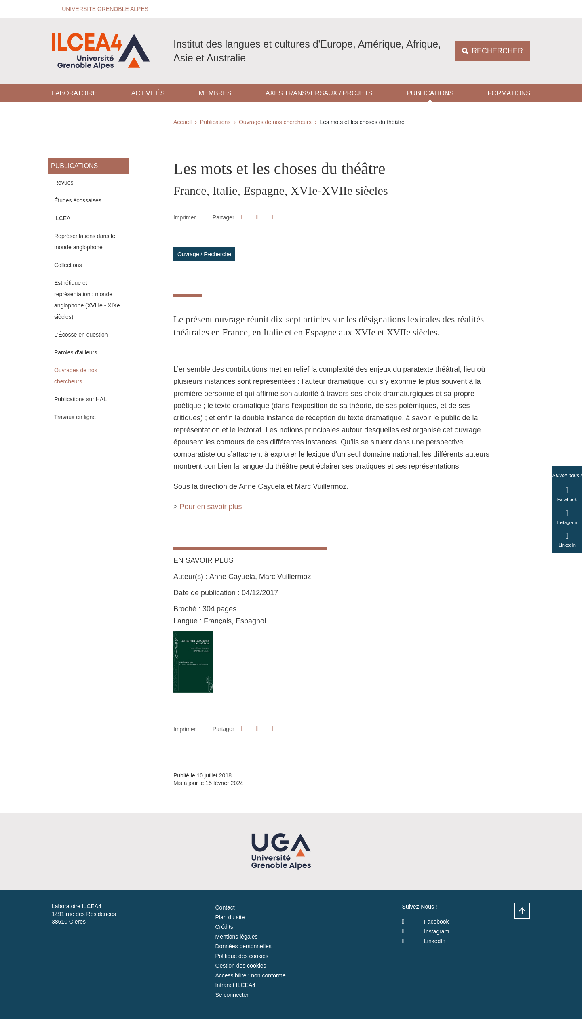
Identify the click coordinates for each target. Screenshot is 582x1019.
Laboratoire (74, 93)
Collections (68, 265)
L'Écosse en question (81, 334)
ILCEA (62, 218)
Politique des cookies (242, 956)
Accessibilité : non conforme (250, 975)
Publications (430, 93)
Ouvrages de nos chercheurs (275, 122)
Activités (148, 93)
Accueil (182, 122)
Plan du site (230, 917)
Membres (215, 93)
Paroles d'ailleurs (75, 352)
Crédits (224, 927)
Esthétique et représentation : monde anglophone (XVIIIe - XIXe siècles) (87, 300)
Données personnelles (243, 946)
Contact (225, 907)
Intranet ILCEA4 (235, 985)
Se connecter (232, 995)
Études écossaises (77, 200)
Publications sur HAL (80, 399)
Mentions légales (236, 936)
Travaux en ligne (75, 417)
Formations (508, 93)
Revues (63, 182)
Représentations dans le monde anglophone (84, 242)
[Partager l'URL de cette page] (272, 217)
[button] (104, 9)
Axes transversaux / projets (319, 93)
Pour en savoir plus (211, 507)
